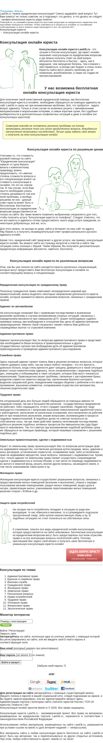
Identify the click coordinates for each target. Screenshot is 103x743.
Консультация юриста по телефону (50, 217)
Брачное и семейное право (23, 579)
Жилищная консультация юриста (20, 479)
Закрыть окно (8, 633)
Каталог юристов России (68, 701)
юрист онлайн (91, 52)
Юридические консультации (17, 161)
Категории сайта (41, 701)
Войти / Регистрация (12, 630)
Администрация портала (15, 701)
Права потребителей (19, 596)
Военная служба (17, 582)
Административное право (22, 576)
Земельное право (17, 590)
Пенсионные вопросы (20, 593)
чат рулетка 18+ (66, 27)
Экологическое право (20, 608)
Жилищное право (17, 587)
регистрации (49, 648)
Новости (17, 704)
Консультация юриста (13, 29)
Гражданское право (19, 585)
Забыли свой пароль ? (51, 665)
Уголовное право (17, 602)
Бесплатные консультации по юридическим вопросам (18, 208)
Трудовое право (16, 599)
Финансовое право (18, 605)
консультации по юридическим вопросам (76, 55)
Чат (26, 704)
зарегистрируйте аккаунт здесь (64, 698)
